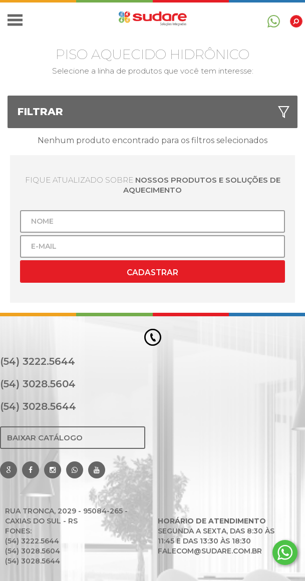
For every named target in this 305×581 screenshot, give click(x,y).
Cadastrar (152, 272)
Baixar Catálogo (45, 437)
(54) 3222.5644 (37, 361)
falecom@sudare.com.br (210, 550)
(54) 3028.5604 (38, 384)
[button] (15, 20)
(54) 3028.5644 (38, 406)
